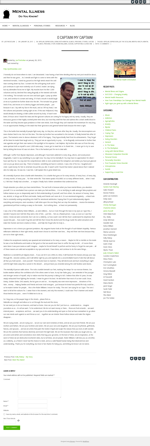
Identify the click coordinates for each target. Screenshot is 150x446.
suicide (71, 44)
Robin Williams (61, 44)
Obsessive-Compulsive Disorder (116, 154)
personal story (50, 44)
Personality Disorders (113, 160)
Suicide (91, 42)
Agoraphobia (110, 121)
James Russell (108, 211)
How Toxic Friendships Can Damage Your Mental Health (125, 100)
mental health (137, 42)
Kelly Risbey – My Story (24, 357)
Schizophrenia (110, 166)
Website (6, 410)
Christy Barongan (109, 205)
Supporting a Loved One (114, 172)
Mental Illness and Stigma (114, 91)
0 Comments (104, 44)
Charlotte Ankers (109, 208)
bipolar (106, 42)
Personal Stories (81, 42)
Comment (6, 379)
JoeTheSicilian (21, 60)
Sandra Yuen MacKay (111, 187)
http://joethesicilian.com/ (12, 69)
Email (5, 406)
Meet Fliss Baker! (18, 360)
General (108, 142)
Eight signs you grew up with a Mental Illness (121, 103)
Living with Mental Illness (64, 42)
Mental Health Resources (114, 97)
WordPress (86, 441)
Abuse (107, 115)
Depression (49, 42)
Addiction (108, 118)
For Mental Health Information (125, 80)
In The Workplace (111, 148)
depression (114, 42)
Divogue (72, 441)
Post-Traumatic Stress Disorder (116, 163)
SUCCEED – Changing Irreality (116, 94)
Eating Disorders (111, 139)
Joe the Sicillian (125, 42)
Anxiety (108, 124)
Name (6, 401)
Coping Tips (109, 133)
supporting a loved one (83, 44)
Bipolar (41, 42)
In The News (109, 145)
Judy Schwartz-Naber (111, 253)
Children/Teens (110, 130)
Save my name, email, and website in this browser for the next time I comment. (32, 414)
